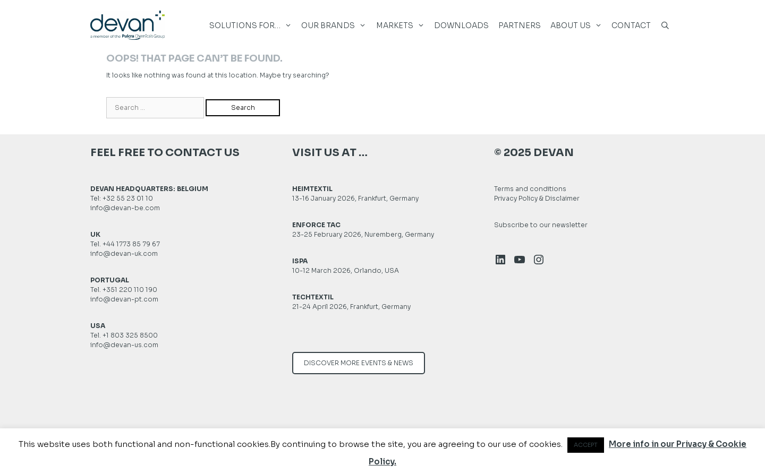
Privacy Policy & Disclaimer (537, 198)
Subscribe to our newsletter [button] (541, 225)
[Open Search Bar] (665, 29)
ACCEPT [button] (586, 445)
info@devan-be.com (125, 208)
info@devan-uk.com (124, 253)
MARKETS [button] (402, 26)
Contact (631, 25)
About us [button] (578, 26)
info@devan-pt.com (124, 299)
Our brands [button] (336, 26)
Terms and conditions (530, 189)
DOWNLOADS (461, 25)
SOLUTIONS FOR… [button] (252, 26)
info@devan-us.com (124, 345)
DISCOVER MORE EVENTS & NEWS (358, 363)
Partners (519, 25)
